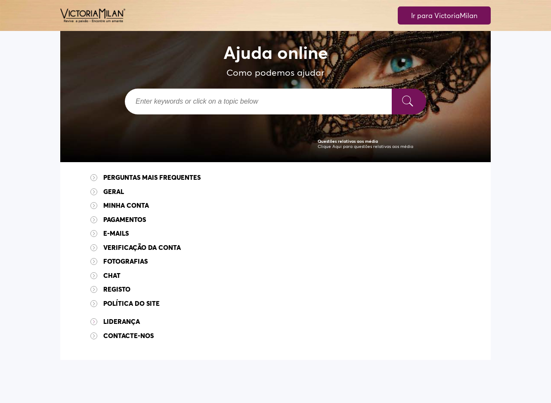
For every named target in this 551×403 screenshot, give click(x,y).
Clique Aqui (330, 146)
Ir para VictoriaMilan (444, 15)
